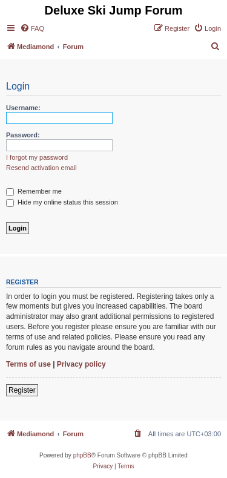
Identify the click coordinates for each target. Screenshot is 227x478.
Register (22, 390)
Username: (23, 107)
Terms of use (28, 364)
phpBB (82, 455)
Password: (23, 135)
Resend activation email (41, 167)
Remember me (34, 191)
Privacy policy (81, 364)
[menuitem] (32, 28)
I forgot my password (37, 157)
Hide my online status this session (62, 202)
